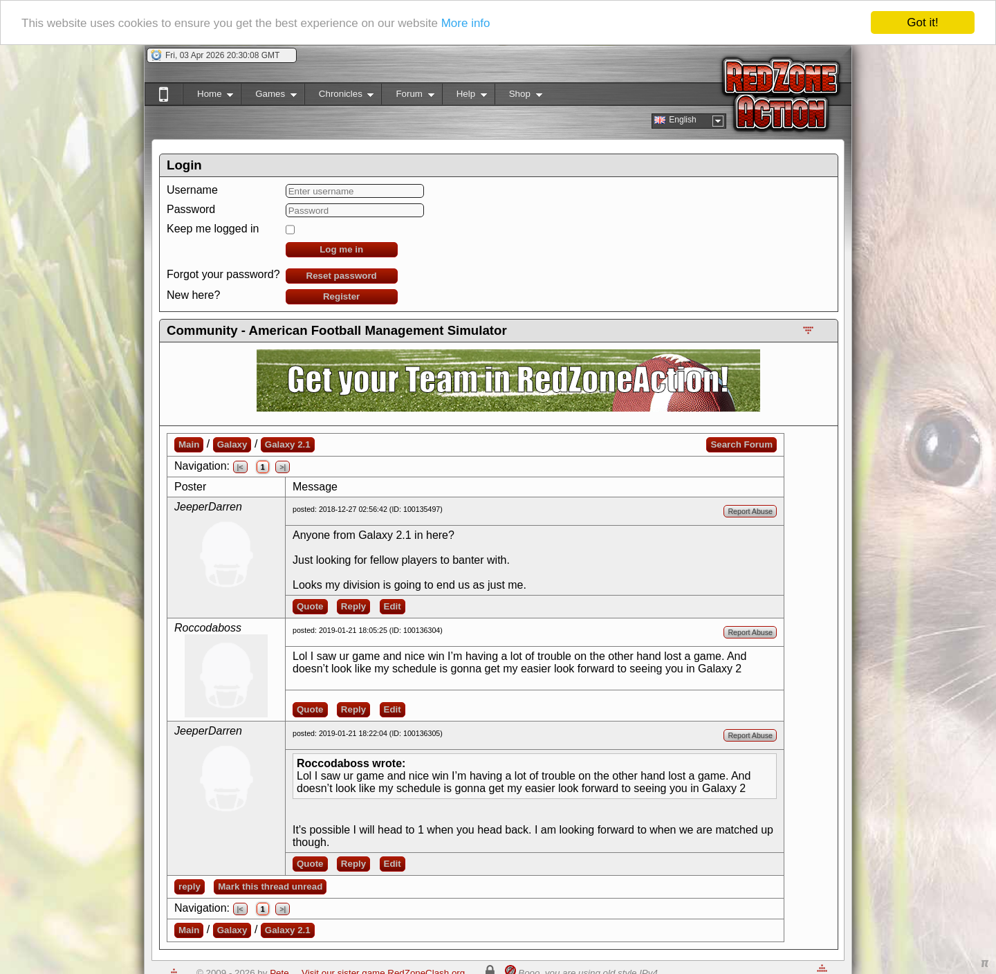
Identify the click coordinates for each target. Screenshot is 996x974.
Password (191, 209)
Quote (310, 606)
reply (189, 886)
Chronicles (339, 96)
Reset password (341, 275)
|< (240, 467)
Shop (518, 96)
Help (464, 96)
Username (192, 190)
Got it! (922, 22)
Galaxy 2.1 (288, 444)
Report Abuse (750, 511)
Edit (392, 606)
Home (208, 96)
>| (282, 467)
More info (465, 22)
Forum (407, 96)
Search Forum (741, 444)
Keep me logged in (213, 229)
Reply (353, 606)
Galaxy (232, 444)
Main (188, 444)
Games (269, 96)
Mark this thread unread (270, 886)
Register (341, 296)
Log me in (341, 249)
